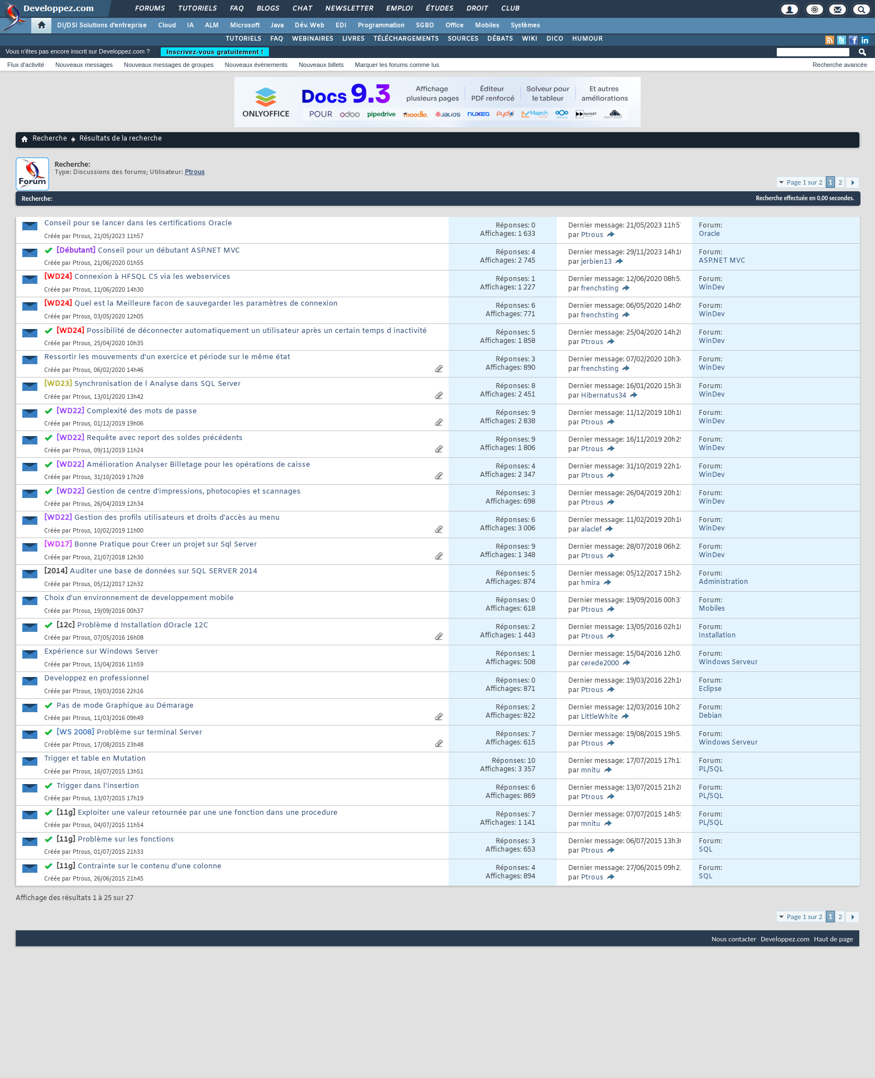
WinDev (712, 287)
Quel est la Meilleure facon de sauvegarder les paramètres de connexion (206, 303)
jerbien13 (596, 262)
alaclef (591, 529)
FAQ (236, 8)
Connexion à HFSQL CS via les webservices (152, 277)
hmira (590, 583)
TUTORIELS (243, 39)
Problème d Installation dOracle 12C (142, 625)
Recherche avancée (839, 64)
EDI (341, 26)
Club (509, 8)
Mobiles (487, 26)
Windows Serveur (728, 662)
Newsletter (348, 8)
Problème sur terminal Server (149, 732)
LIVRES (353, 39)
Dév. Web (309, 26)
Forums (149, 8)
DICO (554, 39)
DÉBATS (500, 39)
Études (439, 8)
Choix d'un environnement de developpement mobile (139, 598)
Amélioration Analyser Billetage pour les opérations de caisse (198, 465)
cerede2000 (600, 663)
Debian (710, 716)
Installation (717, 635)
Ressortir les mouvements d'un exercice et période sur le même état (167, 357)
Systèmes (525, 26)
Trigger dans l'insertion (97, 786)
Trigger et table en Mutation (95, 758)
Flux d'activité (25, 64)
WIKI (529, 39)
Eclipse (710, 689)
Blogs (267, 8)
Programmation (381, 26)
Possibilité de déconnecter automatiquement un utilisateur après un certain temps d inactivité (256, 331)
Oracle (709, 234)
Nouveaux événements (256, 64)
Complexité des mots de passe (141, 411)
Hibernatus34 (603, 395)
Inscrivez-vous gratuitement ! (214, 52)
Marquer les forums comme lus (397, 64)
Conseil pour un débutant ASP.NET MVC (169, 250)
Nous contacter (733, 939)
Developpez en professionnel (96, 678)
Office (454, 26)
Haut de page (833, 939)
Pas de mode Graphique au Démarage (125, 705)
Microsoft (244, 26)
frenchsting (599, 288)
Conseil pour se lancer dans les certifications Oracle (138, 223)
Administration (723, 582)
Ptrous (81, 236)
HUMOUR (587, 39)
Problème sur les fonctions (126, 839)
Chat (301, 8)
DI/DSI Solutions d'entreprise (102, 26)
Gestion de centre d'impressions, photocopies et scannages (193, 491)
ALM (212, 26)
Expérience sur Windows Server (101, 651)
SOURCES (463, 39)
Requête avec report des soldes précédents (164, 438)
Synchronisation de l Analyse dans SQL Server (157, 384)
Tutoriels (196, 8)
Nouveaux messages (84, 64)
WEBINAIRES (312, 39)
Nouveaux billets (321, 64)
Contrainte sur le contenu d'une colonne (150, 866)
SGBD (425, 26)
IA (190, 26)
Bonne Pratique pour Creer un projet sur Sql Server (165, 544)
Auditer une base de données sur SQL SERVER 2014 (163, 571)
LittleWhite (599, 717)
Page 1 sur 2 (805, 182)
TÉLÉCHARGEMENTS (406, 39)
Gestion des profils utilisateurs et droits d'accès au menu (177, 518)
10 (531, 761)
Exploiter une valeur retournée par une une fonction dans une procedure (208, 813)
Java (277, 26)
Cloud (167, 26)
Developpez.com (785, 939)
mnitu (590, 770)
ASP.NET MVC (722, 261)
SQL (706, 849)
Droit (476, 8)
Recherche (49, 138)
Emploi (398, 8)
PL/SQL (711, 769)
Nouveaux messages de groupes (169, 64)
